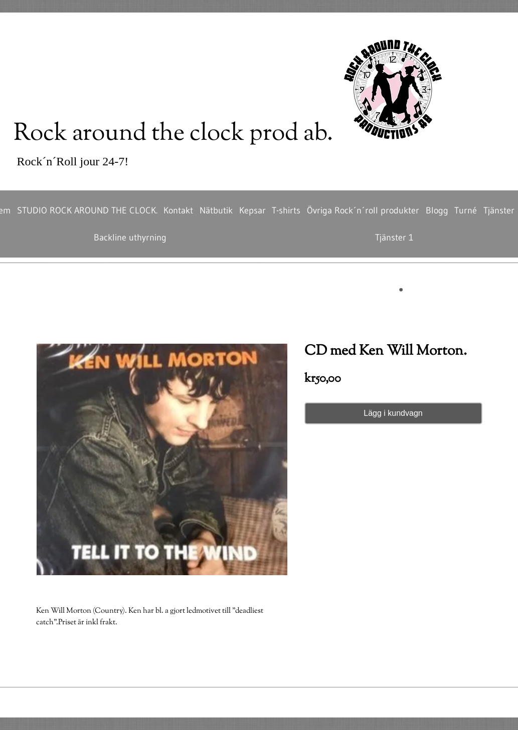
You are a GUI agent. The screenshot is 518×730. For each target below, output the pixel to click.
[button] (381, 290)
